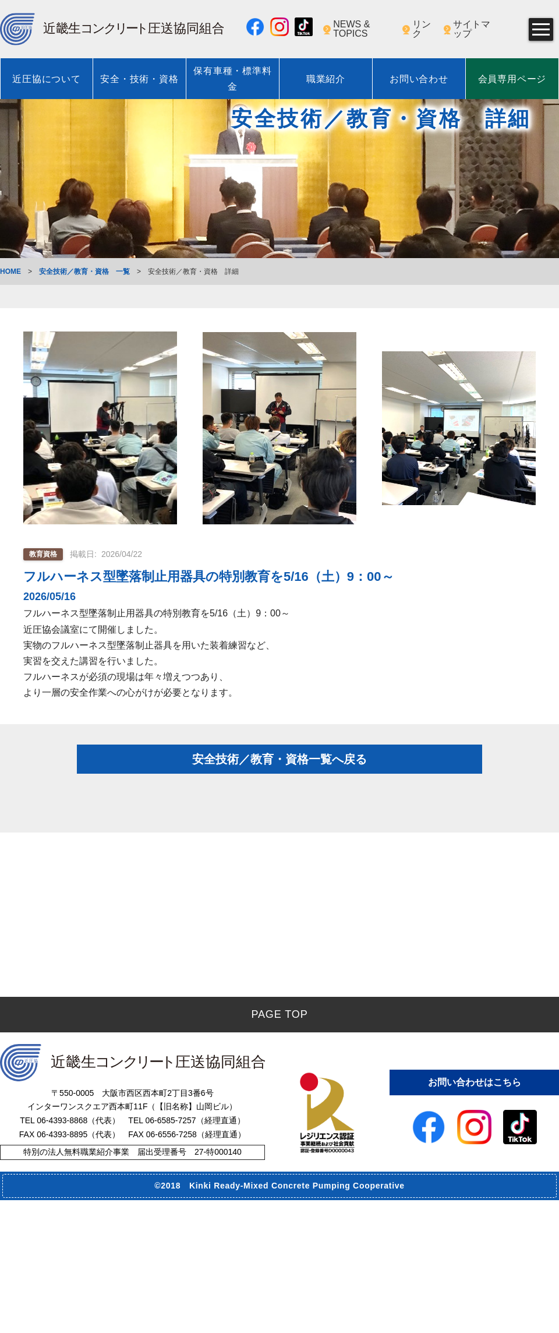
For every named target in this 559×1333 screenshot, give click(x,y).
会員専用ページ (512, 79)
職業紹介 (325, 79)
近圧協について (46, 79)
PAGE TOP (279, 1147)
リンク (421, 29)
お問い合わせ (419, 79)
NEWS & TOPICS (351, 29)
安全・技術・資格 (139, 79)
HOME (10, 271)
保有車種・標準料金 (232, 78)
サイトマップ (471, 29)
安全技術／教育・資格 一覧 (84, 271)
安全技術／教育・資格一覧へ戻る (279, 784)
